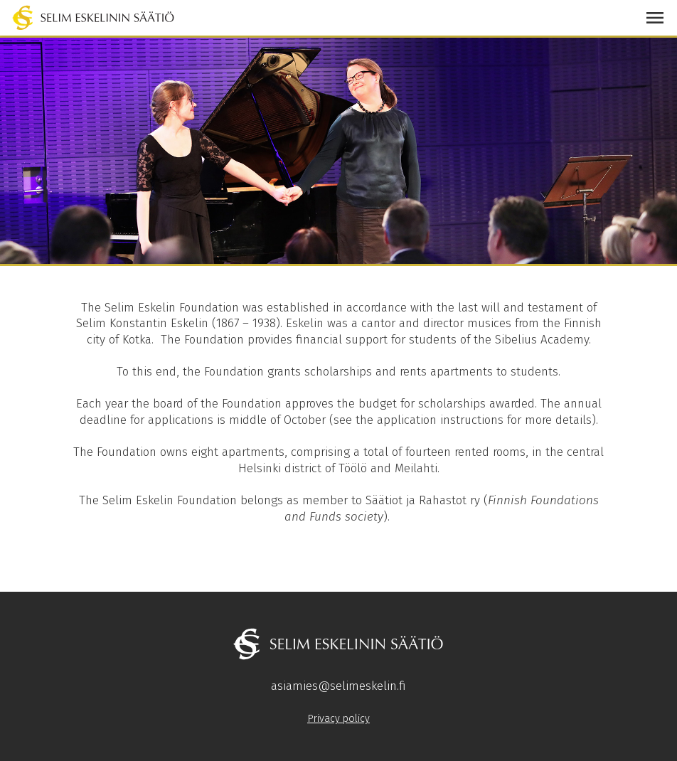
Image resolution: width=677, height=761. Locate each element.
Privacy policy (338, 718)
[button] (655, 17)
